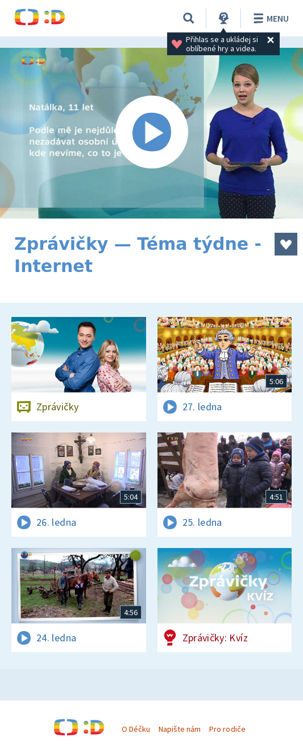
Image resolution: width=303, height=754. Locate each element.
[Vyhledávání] (189, 18)
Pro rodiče (227, 729)
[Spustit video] (151, 133)
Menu (269, 18)
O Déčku (136, 729)
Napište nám (180, 729)
